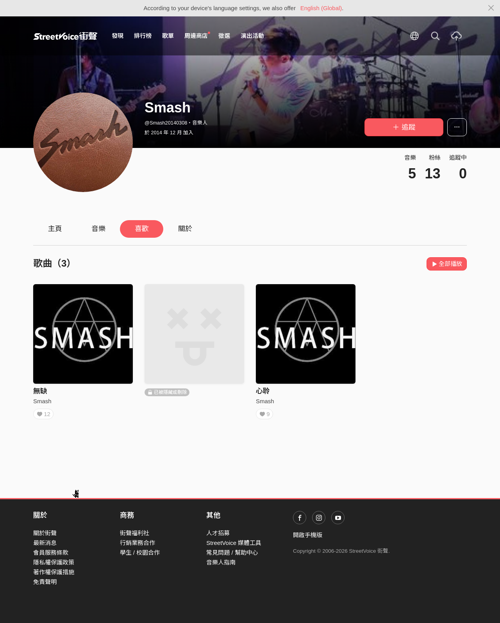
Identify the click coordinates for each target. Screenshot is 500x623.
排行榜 (143, 35)
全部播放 (446, 263)
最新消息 (45, 542)
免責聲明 (45, 581)
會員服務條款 (50, 552)
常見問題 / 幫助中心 (232, 552)
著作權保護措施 (53, 572)
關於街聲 (45, 533)
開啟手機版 (307, 535)
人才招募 (218, 533)
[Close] (491, 8)
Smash (42, 401)
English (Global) (321, 8)
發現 (117, 35)
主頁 (55, 229)
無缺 (40, 391)
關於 (185, 229)
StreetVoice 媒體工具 (233, 542)
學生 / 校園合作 (140, 552)
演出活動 (252, 35)
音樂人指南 (221, 562)
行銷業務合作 (137, 542)
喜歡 (142, 229)
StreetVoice (65, 36)
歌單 (168, 35)
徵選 (224, 35)
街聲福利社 (134, 533)
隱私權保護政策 (53, 562)
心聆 (263, 391)
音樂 (98, 229)
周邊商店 (197, 35)
